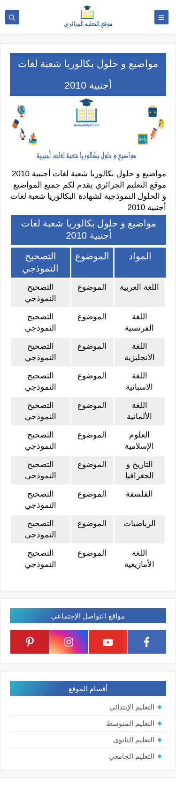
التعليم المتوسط (130, 723)
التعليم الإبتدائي (131, 707)
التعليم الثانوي (133, 740)
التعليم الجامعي (131, 756)
